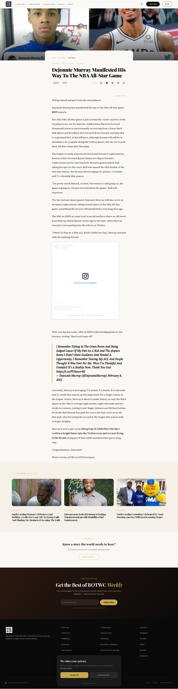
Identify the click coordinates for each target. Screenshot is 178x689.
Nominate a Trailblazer (109, 645)
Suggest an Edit (120, 96)
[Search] (141, 4)
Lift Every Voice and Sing (109, 650)
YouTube (143, 650)
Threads (143, 639)
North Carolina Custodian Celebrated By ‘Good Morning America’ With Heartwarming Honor (140, 516)
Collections (49, 4)
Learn (70, 4)
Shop (167, 4)
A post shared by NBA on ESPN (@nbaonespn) (85, 315)
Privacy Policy (66, 668)
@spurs (115, 351)
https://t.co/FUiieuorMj (70, 372)
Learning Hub (66, 650)
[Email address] (80, 602)
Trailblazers (34, 4)
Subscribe (152, 4)
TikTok (142, 645)
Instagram (144, 633)
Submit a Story (89, 556)
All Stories (65, 645)
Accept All (74, 675)
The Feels (62, 58)
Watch (61, 4)
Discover (21, 4)
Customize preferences (89, 683)
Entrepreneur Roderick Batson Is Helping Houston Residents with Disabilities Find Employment (85, 517)
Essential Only (103, 675)
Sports (56, 83)
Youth (65, 83)
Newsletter (104, 639)
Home (54, 58)
